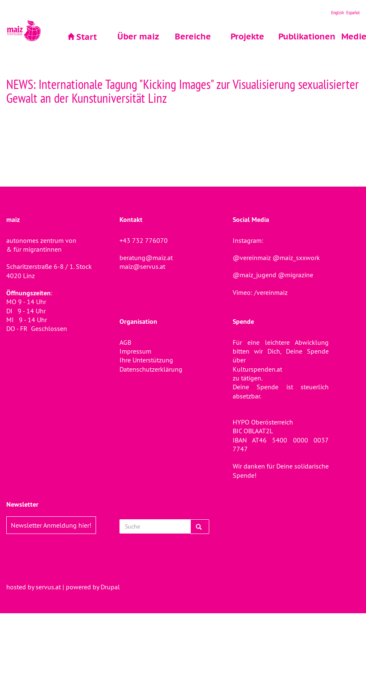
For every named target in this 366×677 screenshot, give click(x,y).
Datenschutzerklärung (150, 369)
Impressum (135, 351)
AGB (125, 342)
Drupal (110, 587)
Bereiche (193, 36)
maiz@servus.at (142, 266)
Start (86, 36)
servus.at (48, 587)
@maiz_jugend (254, 275)
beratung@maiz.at (146, 257)
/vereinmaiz (270, 292)
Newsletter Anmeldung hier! (51, 525)
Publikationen (302, 36)
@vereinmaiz (252, 257)
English (337, 12)
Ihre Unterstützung (146, 360)
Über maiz (138, 36)
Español (353, 12)
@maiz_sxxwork (296, 257)
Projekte (247, 36)
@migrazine (295, 275)
